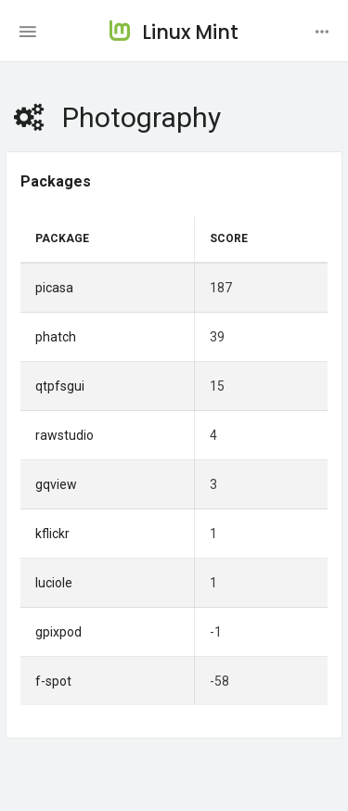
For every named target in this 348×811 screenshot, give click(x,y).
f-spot (53, 681)
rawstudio (64, 435)
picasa (54, 287)
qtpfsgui (59, 386)
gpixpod (58, 631)
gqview (56, 484)
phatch (55, 336)
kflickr (52, 533)
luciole (53, 582)
